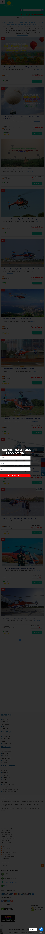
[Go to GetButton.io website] (41, 932)
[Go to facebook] (41, 929)
